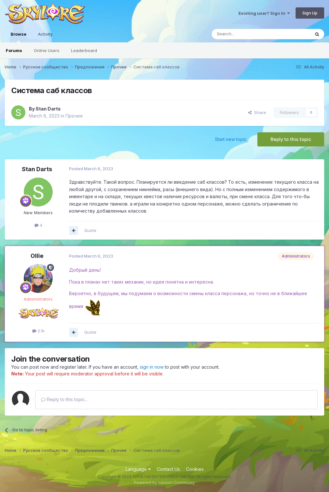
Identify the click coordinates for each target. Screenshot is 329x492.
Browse (18, 36)
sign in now (152, 367)
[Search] (244, 34)
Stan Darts (48, 108)
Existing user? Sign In (264, 13)
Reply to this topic (291, 139)
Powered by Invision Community (164, 482)
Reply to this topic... (64, 399)
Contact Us (168, 469)
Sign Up (309, 12)
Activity (45, 34)
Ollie (37, 255)
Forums (14, 50)
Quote (90, 230)
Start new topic (231, 139)
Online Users (46, 50)
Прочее (74, 116)
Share (257, 112)
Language (138, 469)
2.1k (38, 330)
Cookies (195, 469)
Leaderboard (84, 50)
